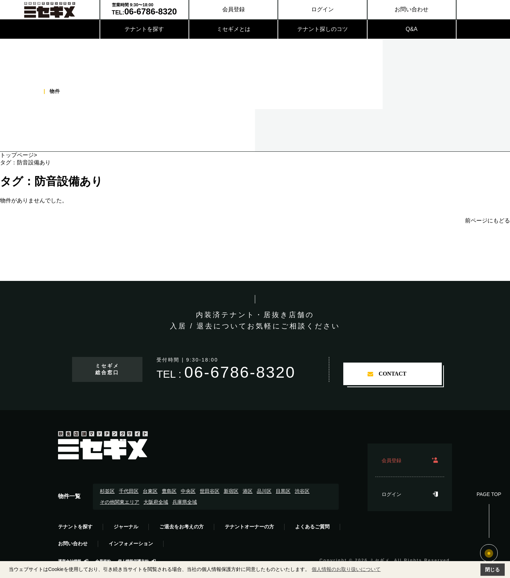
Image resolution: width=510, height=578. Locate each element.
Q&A (411, 29)
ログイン (322, 9)
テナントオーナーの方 (249, 526)
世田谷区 (209, 491)
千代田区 (129, 491)
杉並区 (107, 491)
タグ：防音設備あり (51, 181)
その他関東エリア (119, 502)
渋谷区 (302, 491)
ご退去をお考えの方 (181, 526)
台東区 (150, 491)
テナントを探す (144, 29)
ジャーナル (126, 526)
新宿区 (231, 491)
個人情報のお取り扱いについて (346, 569)
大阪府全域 (156, 502)
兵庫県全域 (184, 502)
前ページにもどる (487, 221)
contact (393, 374)
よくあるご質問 (312, 526)
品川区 (264, 491)
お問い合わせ (411, 9)
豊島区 (169, 491)
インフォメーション (131, 543)
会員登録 (233, 9)
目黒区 (283, 491)
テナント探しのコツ (322, 29)
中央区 (188, 491)
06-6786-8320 (239, 372)
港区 (248, 491)
